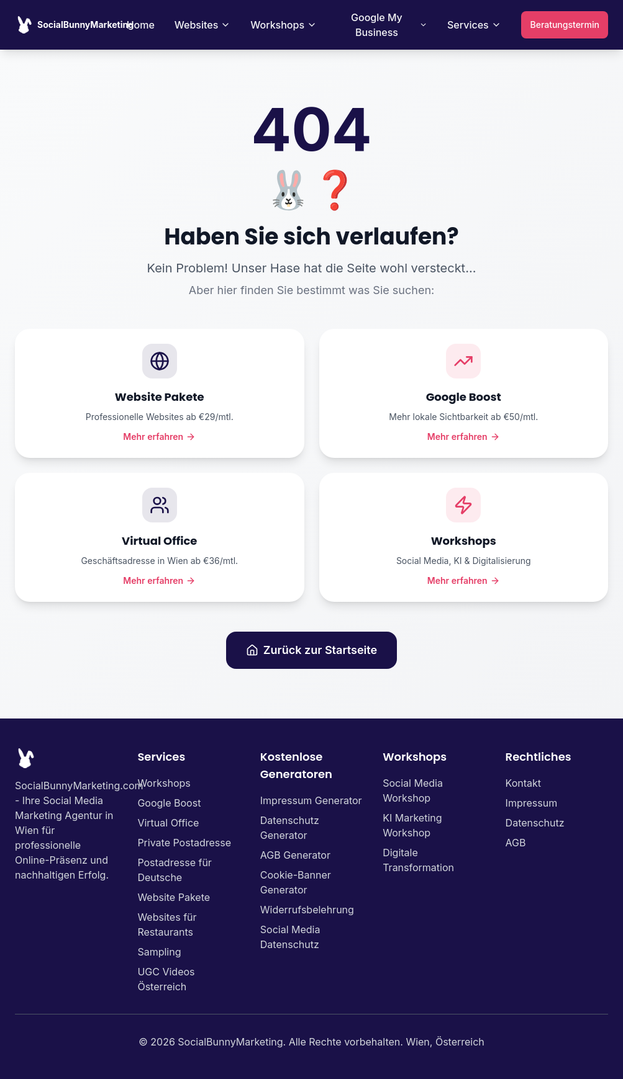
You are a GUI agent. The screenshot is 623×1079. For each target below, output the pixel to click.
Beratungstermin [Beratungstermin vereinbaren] (564, 24)
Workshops (283, 25)
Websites (202, 25)
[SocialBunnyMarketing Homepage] (74, 25)
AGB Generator (295, 855)
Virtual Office (168, 823)
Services (474, 25)
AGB (516, 842)
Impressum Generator (311, 800)
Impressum (532, 803)
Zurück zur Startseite (311, 649)
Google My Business (389, 24)
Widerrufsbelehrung (307, 909)
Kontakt (523, 783)
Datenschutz (535, 823)
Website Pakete (173, 897)
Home (141, 25)
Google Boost (169, 803)
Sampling (159, 952)
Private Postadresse (184, 842)
